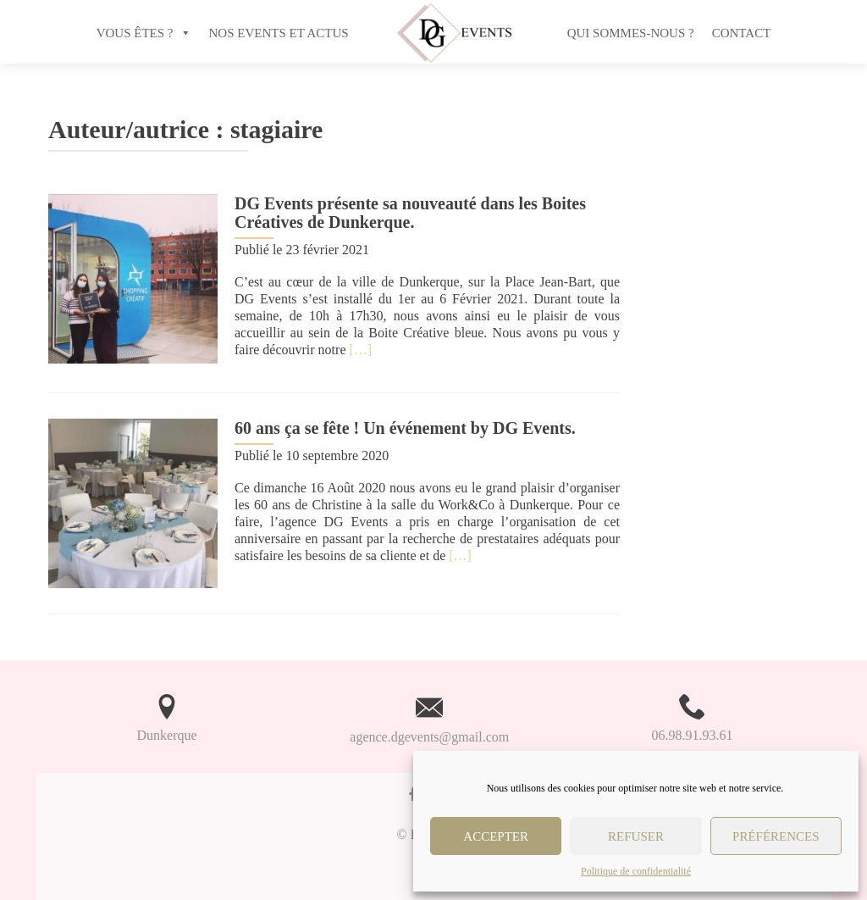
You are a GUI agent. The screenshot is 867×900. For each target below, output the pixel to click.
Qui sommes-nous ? (630, 33)
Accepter (495, 836)
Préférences (776, 836)
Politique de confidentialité (636, 871)
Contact (741, 33)
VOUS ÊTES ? (135, 33)
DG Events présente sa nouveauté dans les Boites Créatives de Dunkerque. (410, 212)
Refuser (636, 836)
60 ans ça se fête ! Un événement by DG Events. (405, 428)
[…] (360, 349)
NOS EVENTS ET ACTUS (279, 33)
